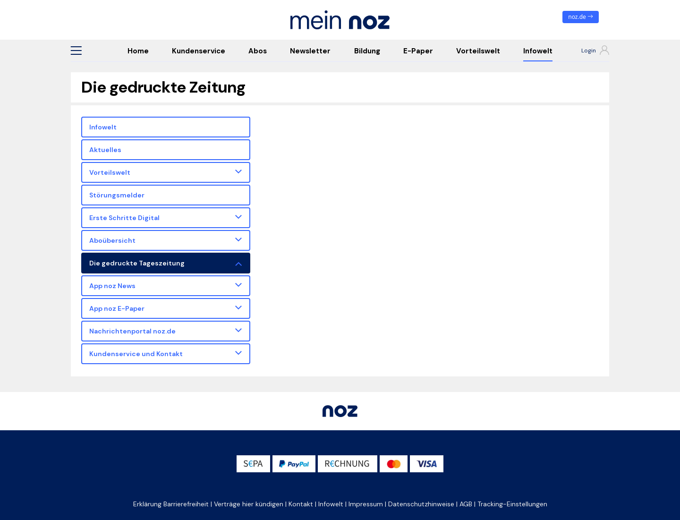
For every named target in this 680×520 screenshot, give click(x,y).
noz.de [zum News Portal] (580, 17)
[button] (76, 50)
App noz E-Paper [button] (116, 308)
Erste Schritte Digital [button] (124, 217)
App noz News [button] (112, 285)
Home (138, 51)
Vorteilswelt (478, 51)
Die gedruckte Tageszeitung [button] (137, 263)
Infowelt (537, 51)
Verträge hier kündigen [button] (248, 504)
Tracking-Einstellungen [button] (512, 504)
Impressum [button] (365, 504)
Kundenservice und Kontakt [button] (136, 354)
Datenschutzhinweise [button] (421, 504)
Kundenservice (198, 51)
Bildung (367, 51)
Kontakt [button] (301, 504)
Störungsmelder (116, 195)
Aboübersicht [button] (112, 240)
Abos (257, 51)
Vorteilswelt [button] (109, 172)
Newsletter (310, 51)
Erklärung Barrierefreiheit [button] (171, 504)
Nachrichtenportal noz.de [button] (132, 331)
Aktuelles (105, 149)
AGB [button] (465, 504)
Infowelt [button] (330, 504)
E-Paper (418, 51)
